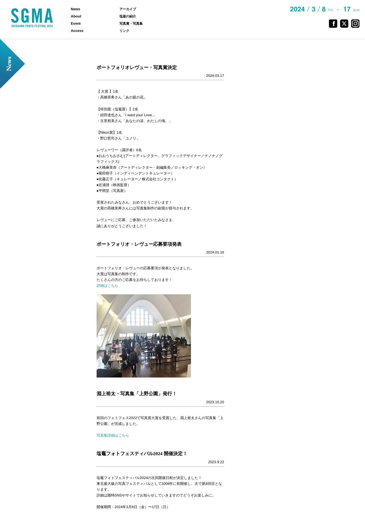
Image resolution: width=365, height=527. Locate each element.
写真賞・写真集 (131, 23)
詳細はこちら (107, 285)
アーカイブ (127, 9)
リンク (124, 30)
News (75, 9)
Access (77, 31)
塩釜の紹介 (127, 16)
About (76, 16)
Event (75, 23)
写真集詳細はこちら (113, 435)
